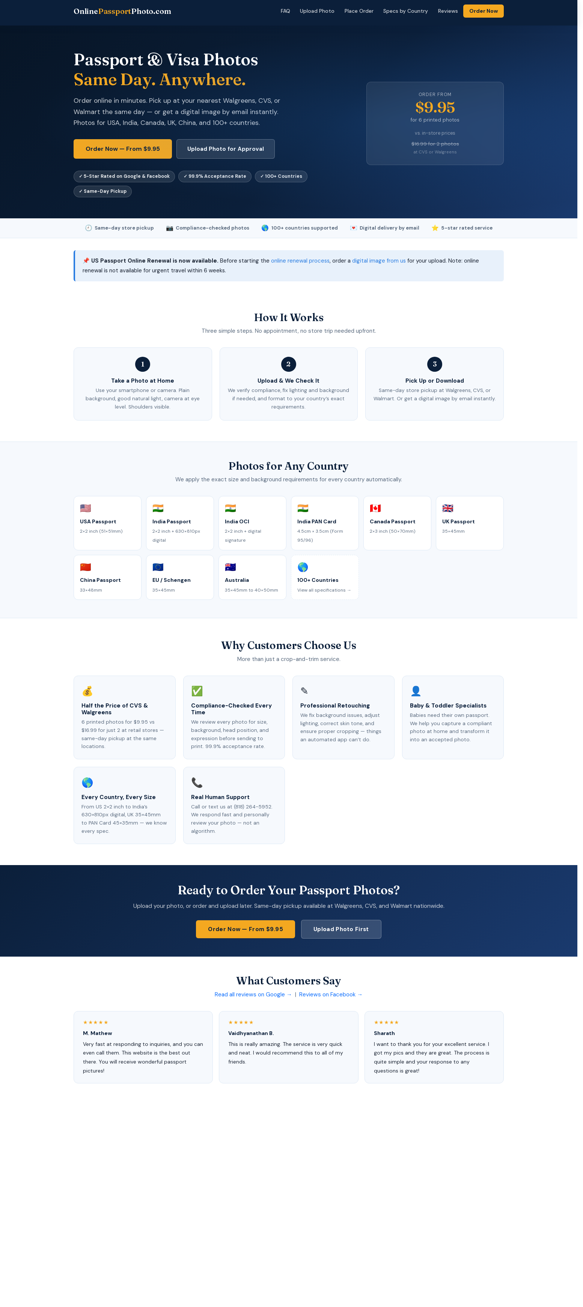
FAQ (285, 11)
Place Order (359, 11)
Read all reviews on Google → (253, 994)
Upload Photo (317, 11)
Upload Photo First (341, 929)
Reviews (448, 11)
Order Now (483, 11)
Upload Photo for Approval (225, 149)
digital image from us (379, 260)
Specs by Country (405, 11)
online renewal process (300, 260)
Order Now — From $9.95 (123, 149)
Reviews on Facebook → (331, 994)
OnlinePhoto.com (122, 11)
